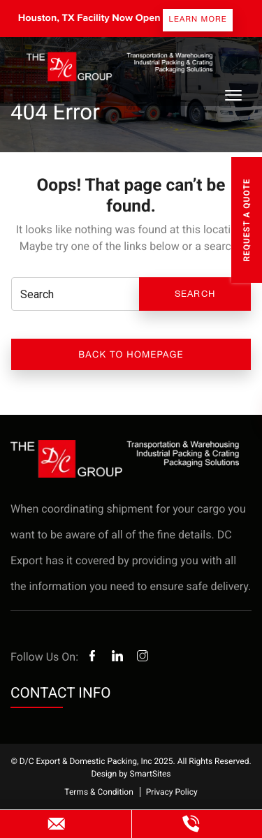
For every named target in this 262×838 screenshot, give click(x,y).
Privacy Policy (172, 792)
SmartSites (150, 774)
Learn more (198, 19)
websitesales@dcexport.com (57, 824)
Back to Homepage (130, 354)
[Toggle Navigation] (232, 95)
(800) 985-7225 (191, 824)
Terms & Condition (98, 792)
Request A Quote (247, 219)
